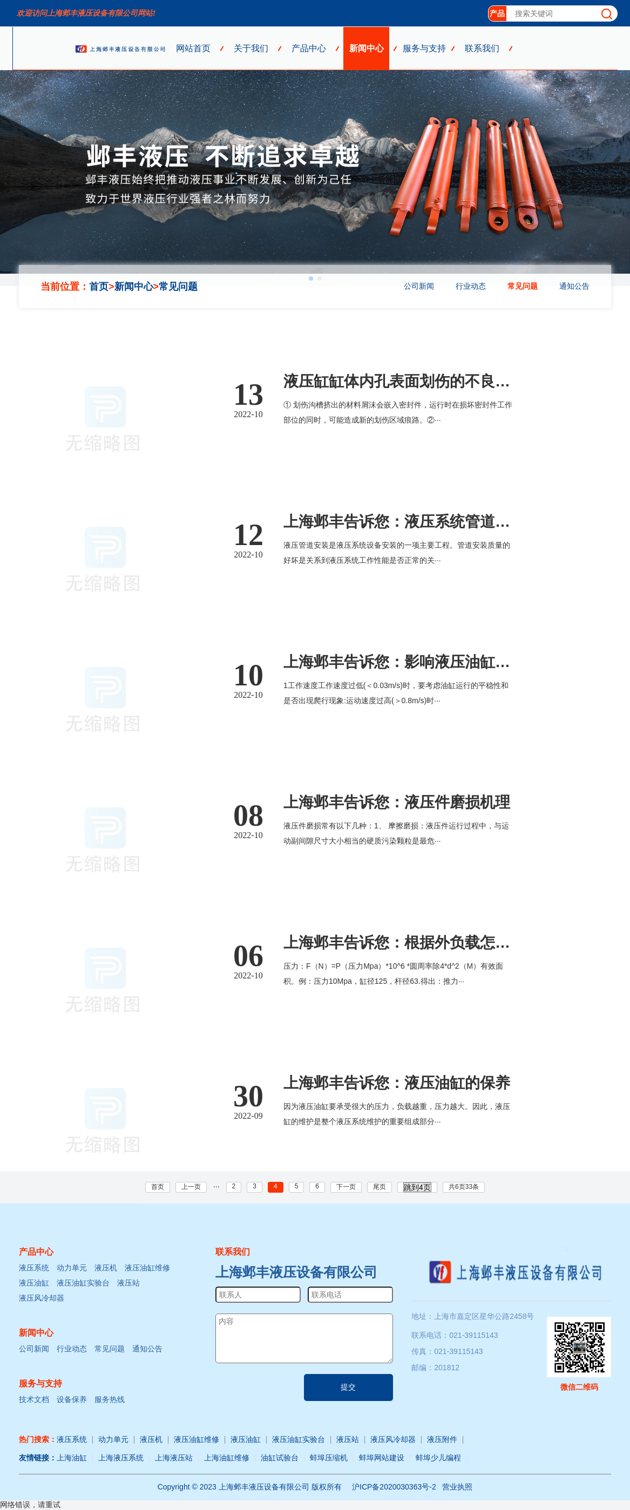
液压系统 (34, 1267)
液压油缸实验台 (83, 1282)
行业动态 (471, 286)
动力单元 (72, 1267)
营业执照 (457, 1486)
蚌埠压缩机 (329, 1457)
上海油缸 (72, 1457)
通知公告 (574, 286)
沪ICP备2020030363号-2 (394, 1486)
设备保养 (72, 1399)
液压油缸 (34, 1282)
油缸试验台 (280, 1457)
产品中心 (309, 48)
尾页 (379, 1187)
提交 (348, 1387)
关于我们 (251, 48)
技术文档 (34, 1399)
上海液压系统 (121, 1457)
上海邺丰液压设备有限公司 (296, 1272)
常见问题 (178, 286)
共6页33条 (464, 1187)
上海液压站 (174, 1457)
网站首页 (193, 48)
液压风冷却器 (41, 1298)
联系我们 (482, 48)
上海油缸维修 (226, 1457)
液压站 (128, 1282)
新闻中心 (366, 48)
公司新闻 (419, 286)
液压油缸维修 (147, 1267)
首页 (99, 286)
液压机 (105, 1267)
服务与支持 (424, 48)
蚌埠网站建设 (381, 1457)
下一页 (346, 1187)
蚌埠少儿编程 (438, 1457)
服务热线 (109, 1399)
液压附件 (442, 1439)
